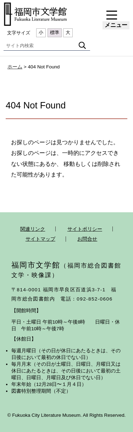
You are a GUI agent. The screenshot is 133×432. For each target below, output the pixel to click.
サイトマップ (40, 239)
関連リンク (32, 229)
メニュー (116, 25)
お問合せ (87, 239)
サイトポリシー (84, 229)
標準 (54, 32)
